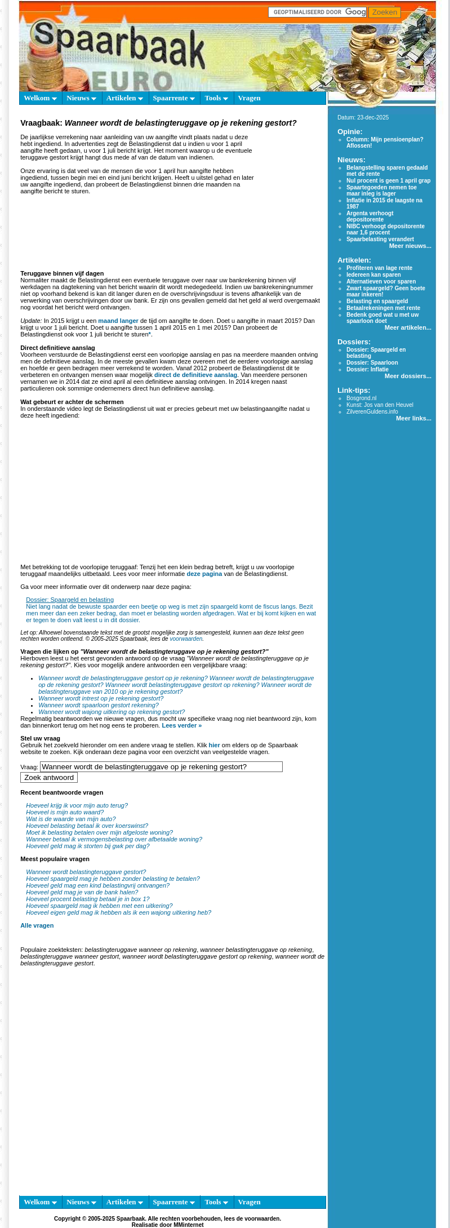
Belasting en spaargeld (377, 301)
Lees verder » (182, 725)
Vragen (249, 98)
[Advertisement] (105, 1083)
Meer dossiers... (408, 376)
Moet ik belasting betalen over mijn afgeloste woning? (99, 832)
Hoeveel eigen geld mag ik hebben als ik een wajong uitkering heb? (118, 912)
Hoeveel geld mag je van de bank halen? (82, 892)
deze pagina (204, 573)
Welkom (40, 98)
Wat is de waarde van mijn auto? (70, 818)
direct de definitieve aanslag (195, 374)
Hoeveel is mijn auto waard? (65, 812)
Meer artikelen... (408, 327)
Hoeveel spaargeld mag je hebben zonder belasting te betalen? (113, 878)
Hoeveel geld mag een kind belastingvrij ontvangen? (98, 885)
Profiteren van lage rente (379, 268)
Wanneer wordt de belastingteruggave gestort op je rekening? (123, 678)
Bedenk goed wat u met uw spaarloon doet (382, 318)
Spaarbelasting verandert (380, 239)
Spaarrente (174, 98)
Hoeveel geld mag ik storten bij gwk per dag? (88, 846)
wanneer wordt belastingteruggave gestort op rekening (196, 956)
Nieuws (81, 98)
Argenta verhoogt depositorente (369, 216)
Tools (216, 98)
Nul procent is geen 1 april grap (388, 181)
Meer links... (413, 418)
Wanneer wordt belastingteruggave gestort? (86, 871)
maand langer (118, 320)
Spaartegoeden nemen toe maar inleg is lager (381, 190)
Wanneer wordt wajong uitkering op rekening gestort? (111, 711)
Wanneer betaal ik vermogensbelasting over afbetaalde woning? (114, 839)
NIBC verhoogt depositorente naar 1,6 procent (385, 229)
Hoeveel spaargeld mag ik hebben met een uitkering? (99, 905)
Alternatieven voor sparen (381, 281)
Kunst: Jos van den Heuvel (379, 405)
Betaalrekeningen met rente (383, 308)
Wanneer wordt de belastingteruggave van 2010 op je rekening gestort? (174, 688)
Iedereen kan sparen (373, 275)
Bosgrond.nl (361, 398)
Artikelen (124, 98)
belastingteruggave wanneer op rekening (140, 949)
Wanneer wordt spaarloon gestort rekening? (98, 705)
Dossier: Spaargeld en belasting (70, 599)
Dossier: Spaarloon (372, 363)
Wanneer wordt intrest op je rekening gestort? (100, 698)
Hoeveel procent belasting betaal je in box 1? (88, 898)
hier (214, 745)
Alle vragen (37, 925)
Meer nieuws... (410, 245)
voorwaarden (186, 639)
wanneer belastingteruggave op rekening (256, 949)
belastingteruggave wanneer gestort (69, 956)
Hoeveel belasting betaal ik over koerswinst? (87, 825)
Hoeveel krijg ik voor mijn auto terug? (77, 805)
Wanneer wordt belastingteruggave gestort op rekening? (182, 684)
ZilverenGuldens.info (372, 412)
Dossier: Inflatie (367, 369)
